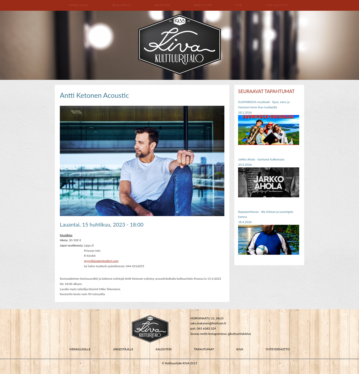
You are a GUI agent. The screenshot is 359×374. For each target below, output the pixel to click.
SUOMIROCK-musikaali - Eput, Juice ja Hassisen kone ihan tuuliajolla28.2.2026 (263, 107)
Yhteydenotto (276, 5)
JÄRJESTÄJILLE (123, 349)
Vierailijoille (78, 5)
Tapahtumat (202, 5)
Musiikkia (66, 235)
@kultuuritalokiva (239, 334)
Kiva (239, 5)
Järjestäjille (121, 5)
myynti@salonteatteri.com (101, 261)
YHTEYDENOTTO (278, 349)
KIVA (239, 349)
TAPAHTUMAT (204, 349)
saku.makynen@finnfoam (206, 323)
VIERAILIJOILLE (79, 349)
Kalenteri (162, 5)
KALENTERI (164, 349)
